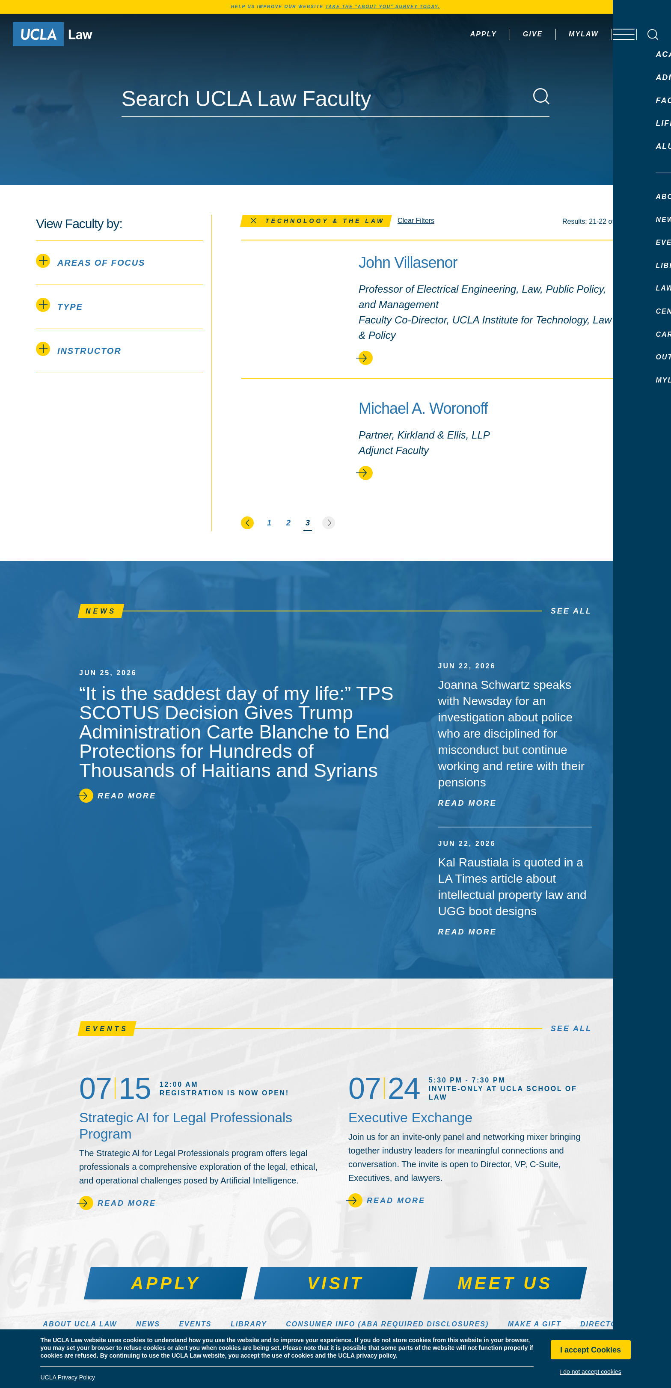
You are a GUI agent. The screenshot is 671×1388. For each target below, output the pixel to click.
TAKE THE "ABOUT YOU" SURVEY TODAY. (382, 6)
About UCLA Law (80, 1324)
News (148, 1324)
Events (195, 1324)
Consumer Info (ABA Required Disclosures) (387, 1324)
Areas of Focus (90, 261)
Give (510, 34)
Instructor (79, 349)
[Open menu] (619, 34)
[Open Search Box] (652, 34)
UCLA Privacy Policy (67, 1377)
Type (59, 305)
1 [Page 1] (269, 523)
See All (571, 611)
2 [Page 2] (288, 523)
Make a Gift (534, 1324)
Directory (604, 1324)
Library (249, 1324)
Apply (461, 34)
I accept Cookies (590, 1350)
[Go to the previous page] (247, 522)
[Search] (541, 96)
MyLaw (561, 34)
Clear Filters (416, 220)
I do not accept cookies (590, 1371)
